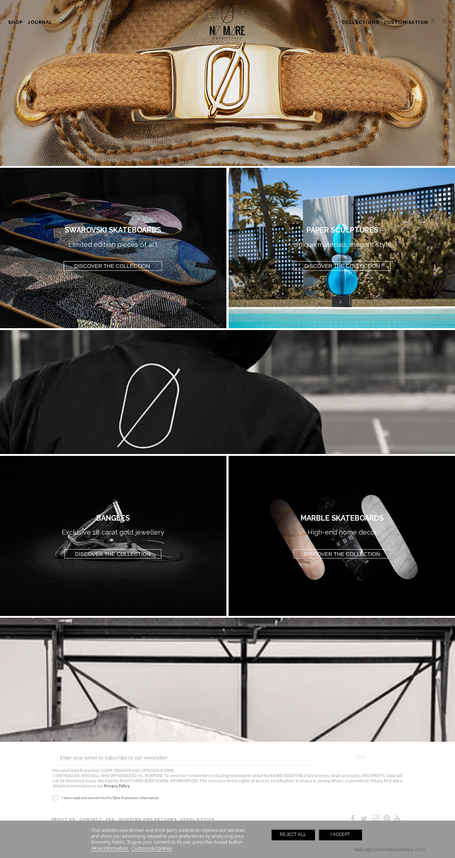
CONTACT (90, 819)
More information (110, 848)
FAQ (110, 819)
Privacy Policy (116, 785)
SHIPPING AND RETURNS (148, 819)
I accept (340, 834)
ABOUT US (63, 819)
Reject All (293, 834)
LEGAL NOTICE (197, 819)
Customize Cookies (152, 848)
